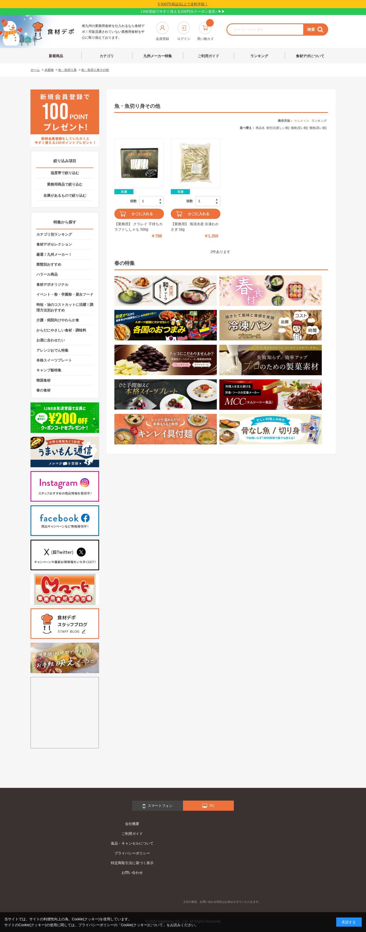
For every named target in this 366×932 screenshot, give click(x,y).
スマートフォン (158, 806)
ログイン (183, 31)
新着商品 (56, 56)
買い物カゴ (205, 31)
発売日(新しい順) (277, 128)
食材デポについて (310, 56)
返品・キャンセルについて (132, 843)
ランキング (259, 56)
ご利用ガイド (208, 56)
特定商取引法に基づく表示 (132, 863)
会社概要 (132, 824)
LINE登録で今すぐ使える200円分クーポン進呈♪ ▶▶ (183, 11)
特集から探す (64, 222)
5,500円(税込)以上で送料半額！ (183, 4)
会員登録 (162, 31)
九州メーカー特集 (157, 56)
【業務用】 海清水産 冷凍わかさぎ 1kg (195, 226)
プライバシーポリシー (132, 853)
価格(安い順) (299, 128)
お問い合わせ (132, 872)
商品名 (260, 128)
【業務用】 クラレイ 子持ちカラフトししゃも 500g (138, 226)
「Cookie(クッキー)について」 (141, 925)
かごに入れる (142, 214)
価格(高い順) (318, 128)
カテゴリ (107, 56)
